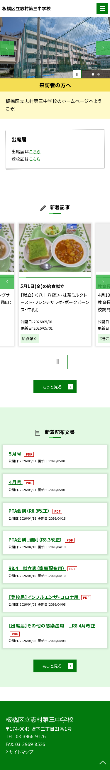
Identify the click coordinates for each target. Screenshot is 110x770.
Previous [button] (7, 48)
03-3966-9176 (31, 736)
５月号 (16, 453)
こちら (34, 151)
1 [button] (93, 74)
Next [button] (103, 48)
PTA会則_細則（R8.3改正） (36, 539)
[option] (55, 48)
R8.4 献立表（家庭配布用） (37, 568)
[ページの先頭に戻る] (102, 763)
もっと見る (52, 387)
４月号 (16, 482)
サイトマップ (21, 751)
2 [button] (98, 74)
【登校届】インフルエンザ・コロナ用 (44, 597)
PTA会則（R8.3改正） (30, 511)
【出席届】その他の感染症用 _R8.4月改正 (52, 625)
